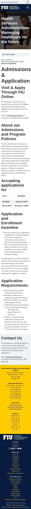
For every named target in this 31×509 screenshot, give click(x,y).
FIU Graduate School (14, 115)
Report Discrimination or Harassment (15, 499)
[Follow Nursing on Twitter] (19, 420)
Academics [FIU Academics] (15, 458)
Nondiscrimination (15, 495)
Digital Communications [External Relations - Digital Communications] (18, 505)
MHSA (22, 61)
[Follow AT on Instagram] (19, 422)
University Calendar (15, 481)
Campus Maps (15, 483)
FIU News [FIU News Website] (15, 446)
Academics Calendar (15, 405)
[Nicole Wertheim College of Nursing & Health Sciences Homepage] (10, 7)
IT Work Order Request (15, 409)
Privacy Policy (25, 507)
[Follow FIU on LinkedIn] (12, 448)
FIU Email (15, 489)
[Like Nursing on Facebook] (16, 420)
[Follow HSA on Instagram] (20, 426)
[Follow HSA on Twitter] (17, 426)
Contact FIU (15, 444)
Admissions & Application (8, 63)
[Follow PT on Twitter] (16, 430)
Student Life (15, 465)
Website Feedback (6, 507)
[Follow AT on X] (16, 422)
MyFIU (15, 485)
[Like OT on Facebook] (14, 428)
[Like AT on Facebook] (14, 422)
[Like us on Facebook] (17, 424)
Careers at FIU (15, 471)
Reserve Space (15, 493)
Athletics (15, 467)
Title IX (16, 497)
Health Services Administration (10, 61)
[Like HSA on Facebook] (14, 426)
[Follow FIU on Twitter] (16, 448)
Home (3, 59)
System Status (15, 491)
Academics (9, 59)
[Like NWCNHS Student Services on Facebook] (19, 418)
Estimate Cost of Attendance (15, 473)
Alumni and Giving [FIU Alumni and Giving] (15, 469)
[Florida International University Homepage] (9, 2)
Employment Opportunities (15, 407)
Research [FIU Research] (15, 463)
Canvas (15, 487)
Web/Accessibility (16, 507)
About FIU (15, 454)
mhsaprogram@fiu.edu (14, 357)
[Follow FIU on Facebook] (14, 448)
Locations (15, 461)
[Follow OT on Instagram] (19, 428)
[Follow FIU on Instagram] (10, 448)
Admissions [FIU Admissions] (15, 456)
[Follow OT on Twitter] (16, 428)
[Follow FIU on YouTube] (19, 448)
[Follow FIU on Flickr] (21, 448)
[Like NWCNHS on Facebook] (17, 416)
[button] (28, 7)
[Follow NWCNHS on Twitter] (19, 416)
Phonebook (12, 479)
